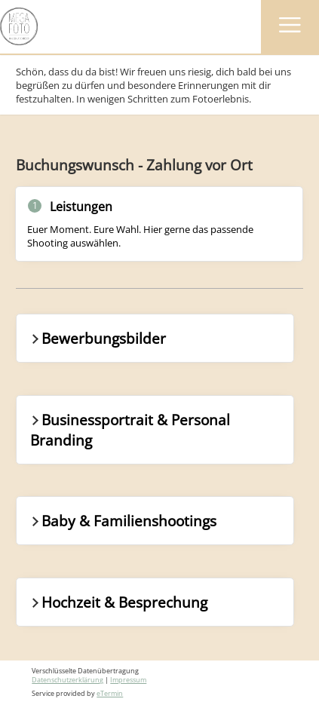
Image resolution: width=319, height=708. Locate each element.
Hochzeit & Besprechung (118, 602)
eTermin (110, 693)
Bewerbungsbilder (97, 338)
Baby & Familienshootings (122, 520)
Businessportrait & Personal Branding (129, 429)
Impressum (128, 680)
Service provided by (77, 693)
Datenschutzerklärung (67, 680)
